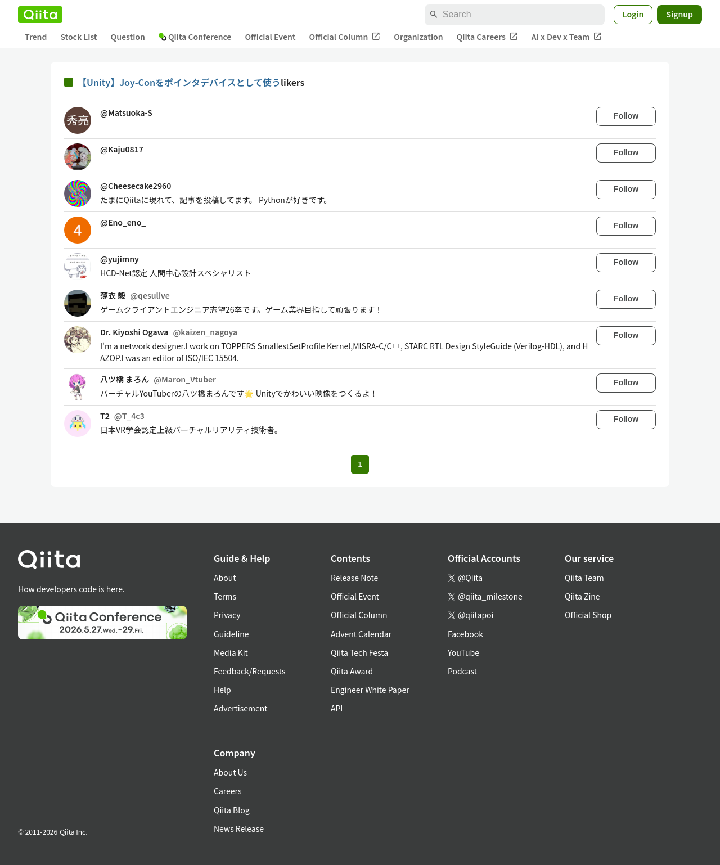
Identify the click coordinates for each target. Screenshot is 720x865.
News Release (239, 828)
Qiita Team (584, 577)
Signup (679, 14)
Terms (225, 596)
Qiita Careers (487, 37)
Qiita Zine (582, 596)
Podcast (462, 671)
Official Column (345, 37)
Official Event (270, 36)
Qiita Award (352, 671)
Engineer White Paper (370, 689)
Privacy (227, 614)
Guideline (231, 633)
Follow (626, 115)
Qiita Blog (232, 810)
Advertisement (241, 708)
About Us (230, 772)
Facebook (465, 633)
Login (633, 14)
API (337, 708)
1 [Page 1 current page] (360, 464)
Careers (227, 790)
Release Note (354, 577)
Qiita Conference (195, 36)
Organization (418, 36)
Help (222, 689)
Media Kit (231, 652)
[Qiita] (40, 14)
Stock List (78, 36)
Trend (36, 36)
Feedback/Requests (250, 671)
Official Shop (588, 614)
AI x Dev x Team (567, 37)
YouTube (463, 652)
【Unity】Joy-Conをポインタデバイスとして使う (179, 82)
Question (128, 36)
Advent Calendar (361, 633)
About (225, 577)
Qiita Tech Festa (359, 652)
